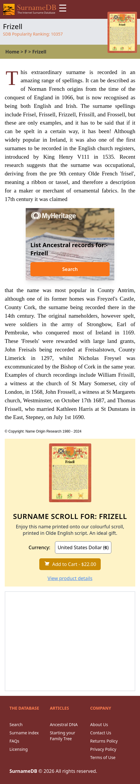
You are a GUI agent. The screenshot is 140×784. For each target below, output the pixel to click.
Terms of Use (102, 757)
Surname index (24, 733)
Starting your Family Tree (62, 735)
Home (12, 51)
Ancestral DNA (64, 724)
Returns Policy (104, 741)
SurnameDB (23, 771)
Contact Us (100, 733)
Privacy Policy (103, 749)
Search (70, 269)
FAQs (14, 741)
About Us (99, 724)
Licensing (18, 749)
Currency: (39, 547)
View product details (70, 578)
